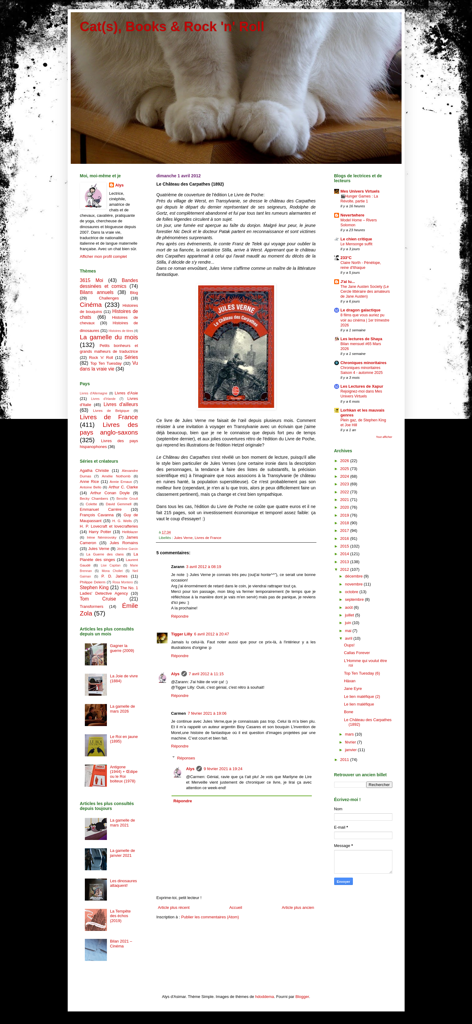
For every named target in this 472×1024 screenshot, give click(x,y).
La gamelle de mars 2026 (122, 708)
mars (350, 734)
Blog (134, 292)
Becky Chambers (94, 498)
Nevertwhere (352, 215)
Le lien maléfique (359, 704)
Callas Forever (357, 652)
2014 (345, 554)
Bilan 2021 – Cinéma (121, 943)
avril (349, 638)
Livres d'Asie (126, 393)
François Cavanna (97, 515)
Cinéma (91, 304)
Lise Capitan (110, 565)
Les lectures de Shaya (362, 339)
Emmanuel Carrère (101, 509)
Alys (175, 674)
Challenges (109, 298)
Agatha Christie (94, 470)
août (349, 607)
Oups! (349, 645)
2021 (345, 499)
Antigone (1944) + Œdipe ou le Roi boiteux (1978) (124, 774)
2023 (345, 484)
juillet (350, 615)
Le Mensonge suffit (356, 244)
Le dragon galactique (361, 310)
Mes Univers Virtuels (360, 191)
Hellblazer (130, 532)
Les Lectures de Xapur (362, 386)
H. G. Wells (122, 521)
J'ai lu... (348, 281)
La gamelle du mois (109, 337)
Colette (91, 504)
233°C (346, 257)
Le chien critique (356, 239)
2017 (345, 530)
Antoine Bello (90, 487)
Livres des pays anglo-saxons (109, 428)
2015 (345, 546)
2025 (345, 468)
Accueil (235, 907)
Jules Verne (183, 538)
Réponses (186, 757)
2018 (345, 523)
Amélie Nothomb (116, 476)
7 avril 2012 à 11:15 (206, 674)
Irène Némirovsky (102, 537)
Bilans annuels (97, 292)
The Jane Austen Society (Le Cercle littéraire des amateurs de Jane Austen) (365, 291)
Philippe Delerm (93, 582)
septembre (355, 599)
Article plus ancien (298, 907)
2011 (345, 759)
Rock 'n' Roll (101, 357)
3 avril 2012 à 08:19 (203, 566)
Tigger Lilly (181, 634)
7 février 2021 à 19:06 (207, 713)
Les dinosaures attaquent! (123, 883)
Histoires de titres (121, 331)
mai (349, 630)
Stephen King (94, 587)
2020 (345, 507)
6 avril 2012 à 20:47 (211, 634)
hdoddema (264, 996)
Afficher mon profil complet (103, 256)
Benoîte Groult (127, 498)
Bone (348, 712)
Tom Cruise (98, 598)
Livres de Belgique (111, 410)
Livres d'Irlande (103, 399)
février (351, 742)
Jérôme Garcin (127, 549)
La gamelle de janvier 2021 (122, 853)
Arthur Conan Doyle (110, 493)
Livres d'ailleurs (121, 404)
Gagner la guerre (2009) (122, 648)
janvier (351, 749)
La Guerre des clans (105, 554)
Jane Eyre (353, 688)
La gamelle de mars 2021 (122, 822)
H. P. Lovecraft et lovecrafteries (109, 526)
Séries (131, 357)
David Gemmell (118, 504)
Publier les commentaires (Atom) (210, 917)
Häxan (350, 681)
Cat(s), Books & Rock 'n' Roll (172, 26)
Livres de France (207, 538)
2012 (345, 569)
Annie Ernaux (121, 482)
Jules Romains (124, 542)
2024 (345, 476)
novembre (354, 584)
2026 (345, 460)
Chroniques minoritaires (364, 362)
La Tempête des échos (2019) (120, 916)
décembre (354, 576)
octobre (352, 591)
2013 (345, 561)
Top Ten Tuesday (106, 363)
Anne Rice (89, 481)
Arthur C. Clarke (123, 487)
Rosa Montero (122, 582)
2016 (345, 538)
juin (348, 622)
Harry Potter (100, 531)
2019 (345, 515)
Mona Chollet (112, 571)
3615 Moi (91, 280)
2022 (345, 492)
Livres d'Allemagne (94, 393)
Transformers (92, 606)
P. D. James (114, 576)
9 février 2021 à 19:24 (223, 768)
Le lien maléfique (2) (362, 696)
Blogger (302, 996)
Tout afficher (384, 437)
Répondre (180, 616)
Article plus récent (174, 907)
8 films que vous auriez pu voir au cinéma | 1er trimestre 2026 (365, 320)
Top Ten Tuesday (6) (362, 673)
